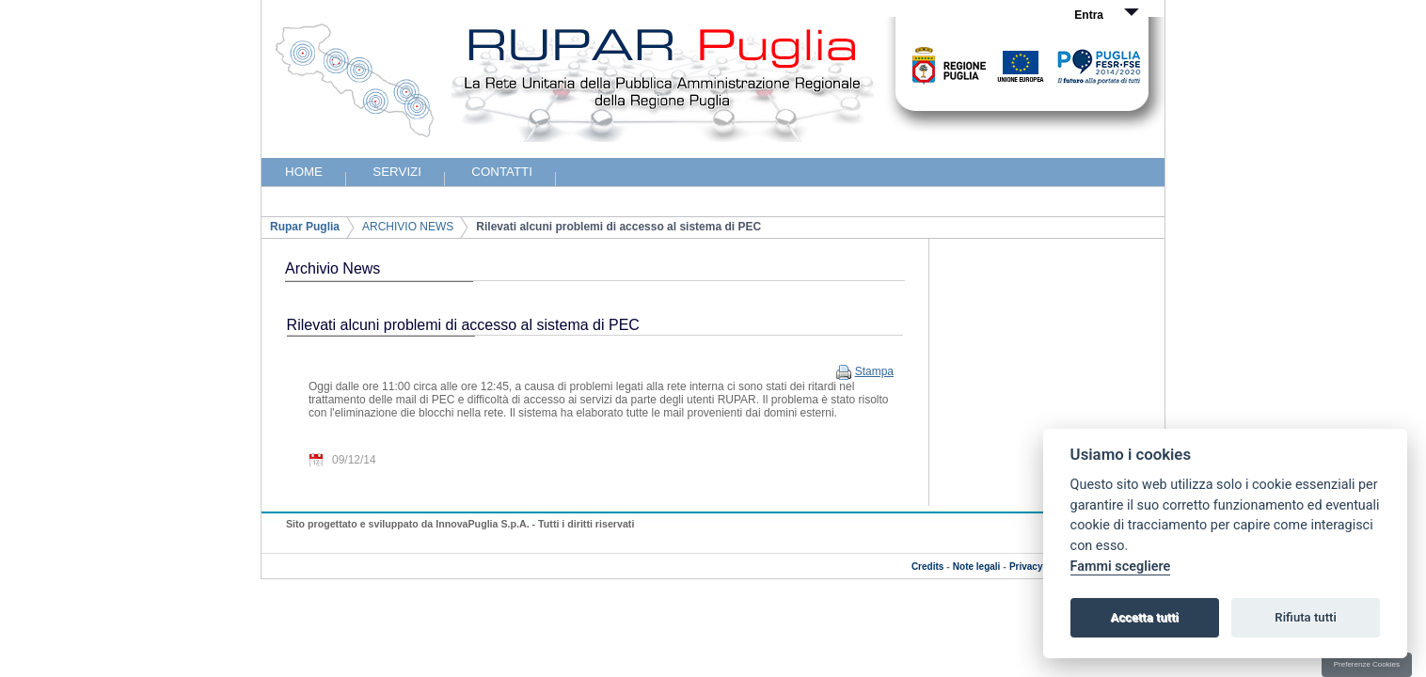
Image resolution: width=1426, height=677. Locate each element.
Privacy (1026, 566)
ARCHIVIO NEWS (407, 226)
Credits (927, 566)
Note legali (977, 566)
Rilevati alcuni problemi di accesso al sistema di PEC (618, 226)
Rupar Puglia (305, 226)
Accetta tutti (1144, 617)
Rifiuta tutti (1306, 617)
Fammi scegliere (1120, 567)
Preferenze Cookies (1367, 664)
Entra (1088, 15)
